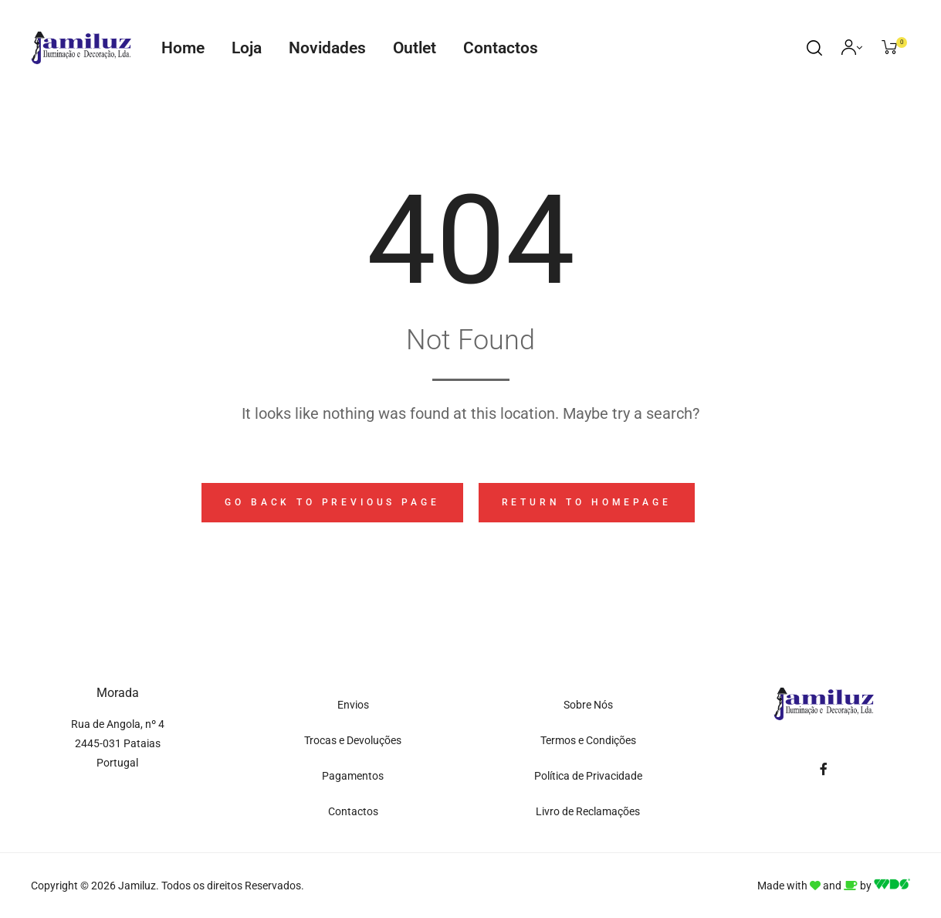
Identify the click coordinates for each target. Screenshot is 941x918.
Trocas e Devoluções (352, 740)
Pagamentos (353, 776)
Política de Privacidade (588, 776)
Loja (247, 48)
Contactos (500, 48)
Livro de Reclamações (588, 811)
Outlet (414, 48)
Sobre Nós (588, 705)
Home (183, 48)
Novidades (327, 48)
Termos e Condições (588, 740)
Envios (353, 705)
